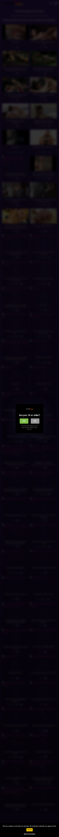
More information (29, 834)
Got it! (29, 830)
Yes (24, 421)
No (35, 421)
